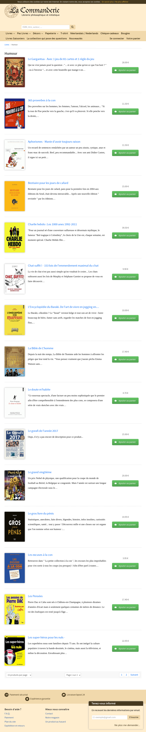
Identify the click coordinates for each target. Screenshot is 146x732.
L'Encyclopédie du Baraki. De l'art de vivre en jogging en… (63, 295)
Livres (9, 22)
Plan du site (10, 709)
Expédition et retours (15, 713)
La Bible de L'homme (40, 337)
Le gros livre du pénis (41, 502)
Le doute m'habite (39, 378)
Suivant (134, 663)
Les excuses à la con (40, 543)
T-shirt (64, 22)
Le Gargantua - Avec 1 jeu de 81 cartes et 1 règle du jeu (61, 47)
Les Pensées (35, 584)
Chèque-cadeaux (110, 22)
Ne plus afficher (121, 2)
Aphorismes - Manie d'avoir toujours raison (54, 130)
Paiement (9, 705)
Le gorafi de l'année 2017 (43, 419)
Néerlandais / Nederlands (84, 22)
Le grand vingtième (39, 460)
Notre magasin (46, 705)
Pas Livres (22, 22)
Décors (36, 22)
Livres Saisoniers (15, 27)
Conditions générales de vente (57, 729)
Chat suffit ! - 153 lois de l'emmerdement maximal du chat (63, 254)
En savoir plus (108, 2)
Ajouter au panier (127, 58)
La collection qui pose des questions (47, 27)
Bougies (125, 22)
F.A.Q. (7, 701)
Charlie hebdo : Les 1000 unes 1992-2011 (52, 213)
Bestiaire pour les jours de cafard (48, 171)
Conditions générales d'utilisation (28, 729)
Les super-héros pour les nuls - (46, 626)
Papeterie (50, 22)
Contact (43, 701)
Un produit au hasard (49, 709)
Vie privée (9, 729)
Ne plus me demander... (127, 725)
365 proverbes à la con (41, 89)
